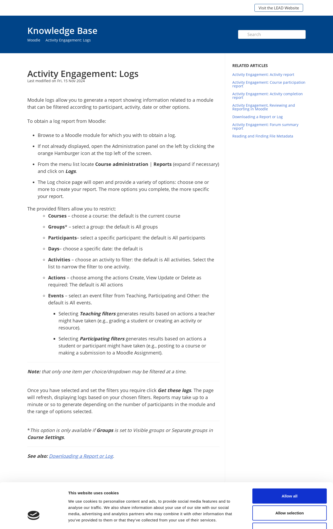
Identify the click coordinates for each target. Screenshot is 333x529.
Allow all (290, 460)
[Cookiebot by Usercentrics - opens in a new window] (33, 519)
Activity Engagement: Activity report (263, 74)
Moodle (33, 40)
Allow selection (289, 478)
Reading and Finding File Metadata (262, 136)
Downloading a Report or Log (257, 116)
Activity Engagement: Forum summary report (265, 126)
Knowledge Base (62, 31)
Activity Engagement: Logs (68, 40)
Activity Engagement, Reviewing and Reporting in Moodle (263, 107)
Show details (273, 518)
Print (202, 61)
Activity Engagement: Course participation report (268, 84)
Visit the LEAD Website (279, 7)
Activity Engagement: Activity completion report (267, 95)
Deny (289, 494)
